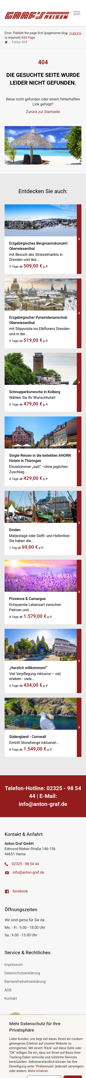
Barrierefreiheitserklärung (25, 981)
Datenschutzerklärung (22, 973)
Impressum (13, 964)
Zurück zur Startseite (43, 112)
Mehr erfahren (38, 1071)
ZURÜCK (73, 34)
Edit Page (28, 37)
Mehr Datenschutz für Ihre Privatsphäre (35, 1026)
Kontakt (10, 998)
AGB (7, 990)
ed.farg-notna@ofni (43, 804)
